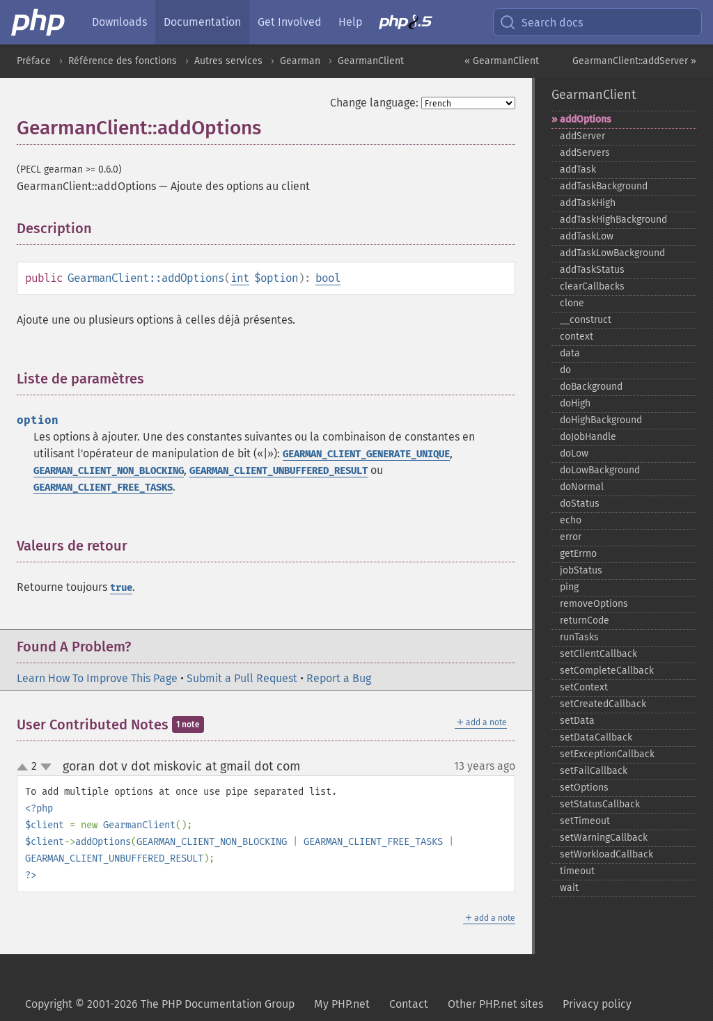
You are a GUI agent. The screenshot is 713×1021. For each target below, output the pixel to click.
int (239, 278)
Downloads (119, 22)
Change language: (374, 102)
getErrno (578, 554)
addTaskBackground (604, 186)
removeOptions (594, 604)
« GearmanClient (501, 61)
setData (577, 721)
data (570, 353)
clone (572, 303)
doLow (574, 453)
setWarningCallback (604, 838)
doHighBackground (601, 420)
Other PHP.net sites (495, 1004)
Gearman (300, 61)
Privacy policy (597, 1004)
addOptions (585, 119)
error (570, 537)
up (25, 767)
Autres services (228, 61)
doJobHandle (588, 437)
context (576, 336)
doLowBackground (600, 470)
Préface (34, 61)
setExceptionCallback (607, 754)
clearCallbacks (592, 286)
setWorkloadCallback (606, 854)
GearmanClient (371, 61)
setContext (584, 687)
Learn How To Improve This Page (97, 678)
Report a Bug (338, 678)
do (565, 370)
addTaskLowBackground (612, 253)
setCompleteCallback (607, 670)
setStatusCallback (600, 804)
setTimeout (585, 821)
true (121, 588)
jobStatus (581, 570)
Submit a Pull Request (242, 678)
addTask (578, 169)
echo (570, 520)
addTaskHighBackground (613, 219)
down (46, 766)
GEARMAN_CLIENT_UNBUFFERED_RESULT (278, 471)
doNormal (582, 487)
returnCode (584, 620)
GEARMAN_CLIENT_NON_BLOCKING (108, 471)
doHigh (575, 403)
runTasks (579, 637)
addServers (585, 153)
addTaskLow (586, 236)
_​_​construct (585, 320)
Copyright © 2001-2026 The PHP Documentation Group (160, 1004)
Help (350, 22)
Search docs (541, 22)
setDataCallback (596, 737)
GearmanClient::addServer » (634, 61)
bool (327, 278)
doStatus (580, 503)
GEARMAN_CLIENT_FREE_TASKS (103, 487)
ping (569, 587)
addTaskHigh (588, 203)
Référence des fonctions (122, 61)
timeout (577, 871)
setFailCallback (593, 771)
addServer (582, 136)
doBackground (591, 387)
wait (569, 888)
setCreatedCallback (603, 704)
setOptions (584, 787)
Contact (408, 1004)
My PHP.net (342, 1004)
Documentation (202, 22)
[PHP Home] (39, 22)
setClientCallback (598, 654)
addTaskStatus (592, 270)
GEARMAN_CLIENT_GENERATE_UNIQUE (366, 454)
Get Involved (290, 22)
